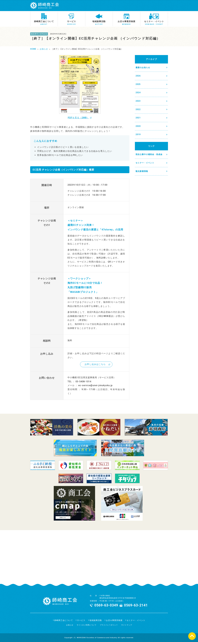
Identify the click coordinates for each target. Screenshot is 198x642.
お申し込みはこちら (95, 364)
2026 (138, 76)
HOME (33, 49)
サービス (81, 620)
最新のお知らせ (143, 67)
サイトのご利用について (86, 625)
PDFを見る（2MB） (78, 117)
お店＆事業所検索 (114, 620)
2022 (138, 109)
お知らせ (44, 49)
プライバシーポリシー (109, 625)
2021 (138, 118)
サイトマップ (126, 625)
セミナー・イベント (145, 163)
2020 (138, 126)
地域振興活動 (95, 620)
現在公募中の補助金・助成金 (149, 154)
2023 (138, 101)
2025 (138, 84)
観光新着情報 (142, 171)
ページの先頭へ (192, 636)
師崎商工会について (63, 620)
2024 (138, 92)
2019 (138, 134)
